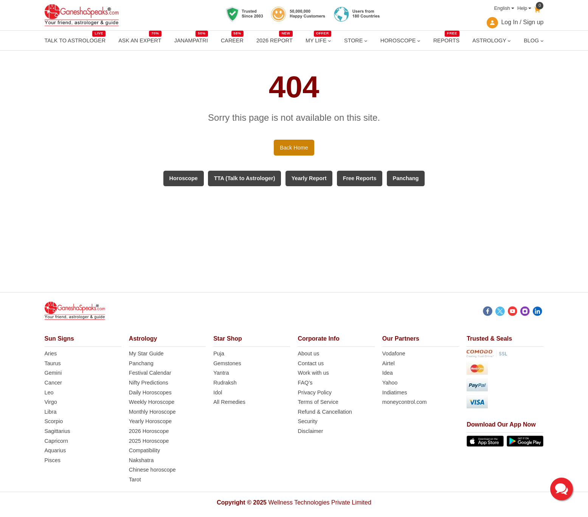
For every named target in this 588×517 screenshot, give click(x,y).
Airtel (388, 363)
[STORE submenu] (366, 40)
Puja (218, 353)
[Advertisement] (294, 239)
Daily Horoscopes (150, 392)
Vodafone (393, 353)
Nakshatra (141, 460)
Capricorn (56, 441)
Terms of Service (318, 402)
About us (308, 353)
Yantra (221, 373)
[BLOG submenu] (542, 40)
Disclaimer (310, 431)
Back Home (294, 148)
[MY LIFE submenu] (329, 40)
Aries (51, 353)
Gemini (53, 373)
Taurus (53, 363)
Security (307, 421)
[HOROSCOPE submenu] (418, 40)
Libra (51, 412)
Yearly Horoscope (150, 421)
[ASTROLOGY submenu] (509, 40)
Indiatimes (394, 392)
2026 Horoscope (149, 431)
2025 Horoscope (149, 441)
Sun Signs (59, 338)
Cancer (53, 383)
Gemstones (227, 363)
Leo (49, 392)
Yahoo (390, 383)
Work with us (313, 373)
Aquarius (55, 450)
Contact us (311, 363)
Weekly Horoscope (152, 402)
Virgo (51, 402)
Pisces (53, 460)
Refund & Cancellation (325, 412)
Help (522, 8)
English (502, 8)
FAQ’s (305, 383)
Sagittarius (57, 431)
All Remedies (229, 402)
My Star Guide (146, 353)
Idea (387, 373)
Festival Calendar (150, 373)
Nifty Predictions (148, 383)
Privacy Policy (315, 392)
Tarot (135, 480)
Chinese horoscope (152, 470)
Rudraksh (225, 383)
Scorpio (54, 421)
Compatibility (144, 450)
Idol (217, 392)
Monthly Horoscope (152, 412)
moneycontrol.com (404, 402)
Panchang (141, 363)
